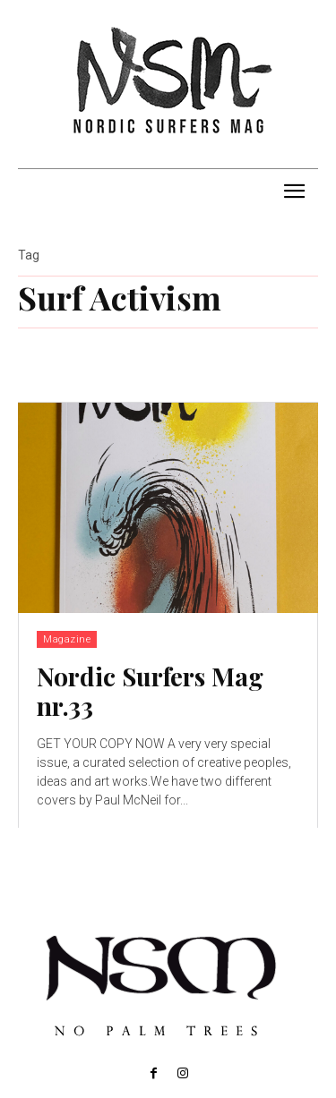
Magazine (66, 639)
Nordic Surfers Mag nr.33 (150, 691)
